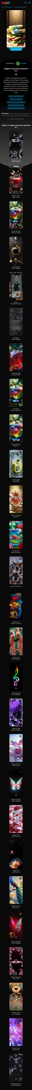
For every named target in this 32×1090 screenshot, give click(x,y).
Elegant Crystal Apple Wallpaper (16, 160)
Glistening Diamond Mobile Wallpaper (16, 1084)
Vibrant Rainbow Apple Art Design (16, 231)
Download (16, 49)
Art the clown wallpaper (16, 99)
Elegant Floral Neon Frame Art (16, 835)
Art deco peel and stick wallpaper (16, 102)
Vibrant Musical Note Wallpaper (16, 693)
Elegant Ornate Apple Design (16, 196)
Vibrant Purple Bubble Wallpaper (16, 729)
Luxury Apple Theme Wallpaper (16, 267)
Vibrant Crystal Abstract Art (16, 1048)
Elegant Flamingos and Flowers (16, 977)
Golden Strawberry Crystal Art (16, 516)
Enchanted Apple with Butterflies (16, 374)
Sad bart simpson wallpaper (16, 105)
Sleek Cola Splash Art (16, 586)
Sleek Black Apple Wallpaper (16, 338)
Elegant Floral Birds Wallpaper (16, 658)
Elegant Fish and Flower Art (16, 871)
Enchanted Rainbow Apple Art (16, 409)
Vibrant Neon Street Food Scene (16, 622)
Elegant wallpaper (20, 7)
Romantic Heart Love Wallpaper (16, 1013)
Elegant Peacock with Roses (16, 906)
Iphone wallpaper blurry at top (16, 108)
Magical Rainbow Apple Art (16, 445)
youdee (20, 63)
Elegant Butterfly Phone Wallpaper (16, 800)
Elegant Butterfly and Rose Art (16, 764)
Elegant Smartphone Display (16, 302)
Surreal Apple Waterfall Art (16, 480)
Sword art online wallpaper (16, 96)
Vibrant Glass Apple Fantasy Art (16, 551)
